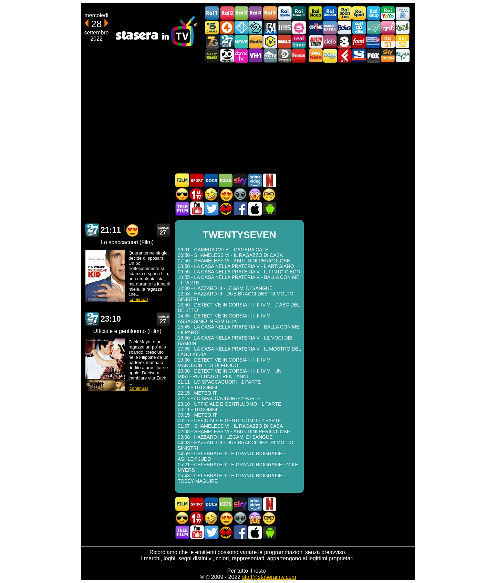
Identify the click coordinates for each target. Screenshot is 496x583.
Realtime (299, 41)
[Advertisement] (248, 118)
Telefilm (182, 208)
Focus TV (299, 56)
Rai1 (212, 13)
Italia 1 (241, 27)
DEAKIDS (315, 56)
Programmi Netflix (269, 180)
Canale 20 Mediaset (226, 56)
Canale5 (212, 27)
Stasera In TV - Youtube (196, 208)
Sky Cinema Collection (388, 56)
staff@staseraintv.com (269, 577)
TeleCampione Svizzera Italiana (373, 41)
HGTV (270, 56)
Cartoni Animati (225, 180)
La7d (388, 27)
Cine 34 (270, 27)
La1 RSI (388, 41)
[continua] (138, 299)
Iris (284, 27)
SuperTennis (212, 56)
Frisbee (330, 56)
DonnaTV (241, 56)
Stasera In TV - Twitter (211, 208)
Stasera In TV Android (269, 208)
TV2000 (402, 13)
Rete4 (226, 27)
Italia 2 (255, 27)
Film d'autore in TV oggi (269, 194)
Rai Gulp (373, 13)
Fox (373, 56)
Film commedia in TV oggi (211, 194)
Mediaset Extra (330, 27)
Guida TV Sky (240, 180)
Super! (402, 27)
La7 (373, 27)
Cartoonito (359, 27)
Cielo (330, 41)
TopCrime (315, 27)
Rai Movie (284, 13)
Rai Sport (359, 13)
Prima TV (196, 194)
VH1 (255, 56)
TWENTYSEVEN (92, 230)
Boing (344, 27)
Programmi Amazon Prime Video (254, 180)
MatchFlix (225, 208)
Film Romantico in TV (225, 194)
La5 (299, 27)
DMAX (284, 41)
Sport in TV (196, 180)
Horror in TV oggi (254, 194)
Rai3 (241, 13)
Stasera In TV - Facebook (240, 208)
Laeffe (344, 56)
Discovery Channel (284, 56)
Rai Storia (315, 13)
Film (182, 180)
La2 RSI (402, 41)
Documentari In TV (211, 180)
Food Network (359, 41)
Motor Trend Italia (315, 41)
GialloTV (255, 41)
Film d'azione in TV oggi (182, 194)
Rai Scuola (330, 13)
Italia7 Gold (212, 41)
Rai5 (270, 13)
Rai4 (255, 13)
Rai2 (226, 13)
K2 (270, 41)
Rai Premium (299, 13)
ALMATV (402, 56)
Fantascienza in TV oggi (240, 194)
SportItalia (359, 56)
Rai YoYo (388, 13)
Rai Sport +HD (344, 13)
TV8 (344, 41)
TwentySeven (226, 41)
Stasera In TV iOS (254, 208)
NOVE (241, 41)
